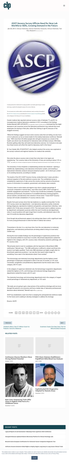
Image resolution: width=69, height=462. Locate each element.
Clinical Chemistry (22, 29)
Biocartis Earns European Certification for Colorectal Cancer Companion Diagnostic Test (30, 441)
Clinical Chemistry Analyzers (38, 29)
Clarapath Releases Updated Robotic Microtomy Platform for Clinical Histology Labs (29, 436)
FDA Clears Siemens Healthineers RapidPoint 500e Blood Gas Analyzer (49, 358)
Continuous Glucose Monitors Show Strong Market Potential (18, 358)
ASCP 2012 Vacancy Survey (13, 113)
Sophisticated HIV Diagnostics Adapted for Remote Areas (46, 390)
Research (32, 31)
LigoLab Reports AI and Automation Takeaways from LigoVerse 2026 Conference (28, 431)
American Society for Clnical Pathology (34, 113)
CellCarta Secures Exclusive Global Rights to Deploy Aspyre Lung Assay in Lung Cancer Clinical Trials (34, 446)
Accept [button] (34, 457)
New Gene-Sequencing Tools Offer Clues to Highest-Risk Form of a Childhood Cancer (18, 401)
